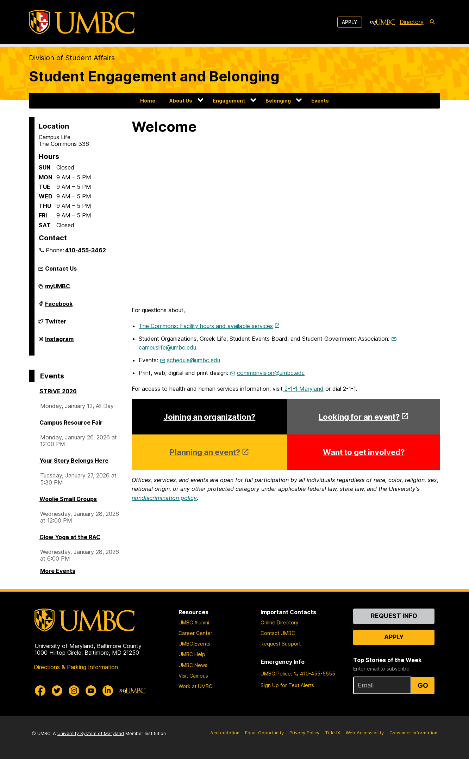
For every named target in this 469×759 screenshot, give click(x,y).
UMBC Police (276, 674)
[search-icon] (432, 22)
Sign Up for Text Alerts (287, 685)
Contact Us (61, 268)
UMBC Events (194, 644)
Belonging (278, 101)
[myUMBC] (382, 22)
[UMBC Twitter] (57, 690)
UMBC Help (192, 654)
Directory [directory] (411, 21)
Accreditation (224, 732)
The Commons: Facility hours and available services (206, 325)
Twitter (55, 324)
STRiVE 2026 (58, 391)
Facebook (59, 307)
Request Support (281, 644)
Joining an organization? (209, 416)
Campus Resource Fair (70, 422)
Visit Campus (193, 676)
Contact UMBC (278, 633)
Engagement (229, 101)
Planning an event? (205, 452)
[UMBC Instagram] (74, 690)
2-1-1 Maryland (303, 388)
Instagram (59, 342)
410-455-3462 (85, 250)
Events (320, 101)
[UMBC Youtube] (91, 690)
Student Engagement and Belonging (154, 76)
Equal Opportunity (264, 732)
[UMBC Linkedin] (107, 690)
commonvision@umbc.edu (271, 372)
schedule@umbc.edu (193, 360)
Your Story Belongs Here (73, 460)
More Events (57, 570)
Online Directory (280, 622)
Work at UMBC (195, 686)
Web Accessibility (365, 732)
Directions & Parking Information (76, 667)
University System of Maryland (90, 733)
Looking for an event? (359, 416)
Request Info (394, 615)
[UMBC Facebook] (40, 690)
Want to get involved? (364, 452)
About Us (180, 101)
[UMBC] (81, 22)
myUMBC (57, 289)
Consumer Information (413, 732)
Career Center (195, 633)
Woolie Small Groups (68, 498)
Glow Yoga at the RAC (69, 537)
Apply (349, 22)
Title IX (332, 732)
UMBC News (193, 665)
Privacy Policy (304, 732)
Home (147, 101)
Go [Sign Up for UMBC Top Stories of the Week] (423, 685)
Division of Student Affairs (72, 58)
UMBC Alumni (194, 622)
